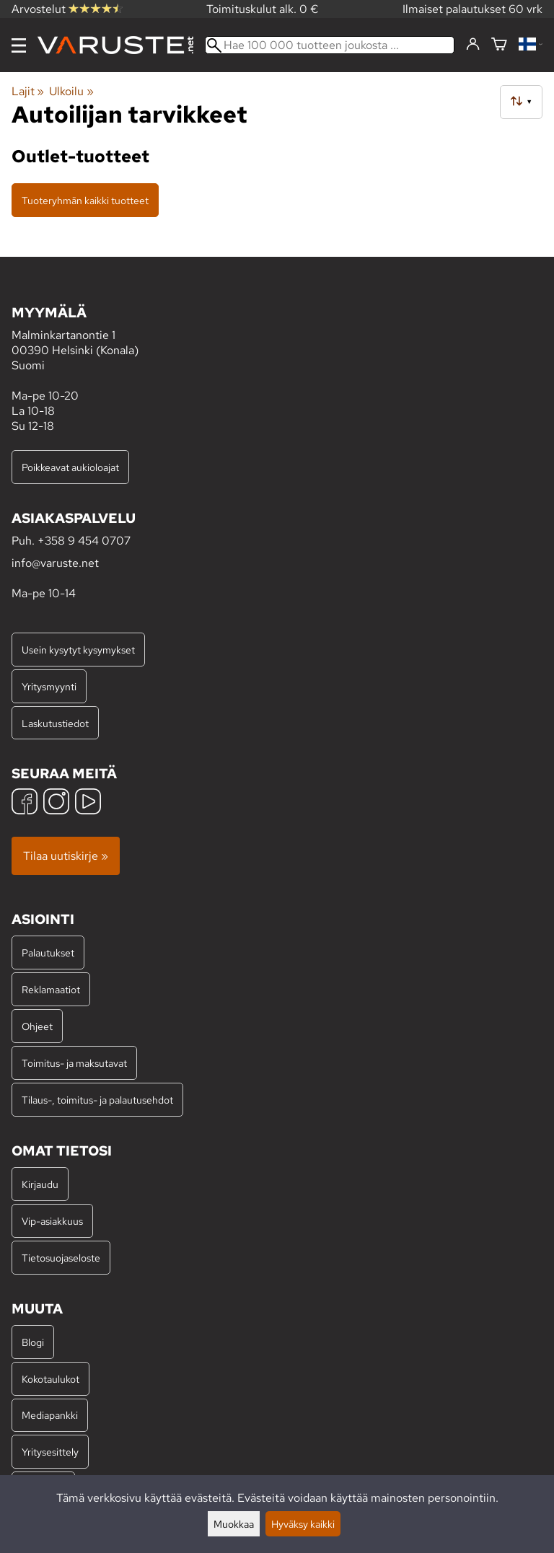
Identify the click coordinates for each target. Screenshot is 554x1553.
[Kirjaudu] (473, 44)
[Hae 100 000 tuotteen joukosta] (329, 45)
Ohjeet (37, 1026)
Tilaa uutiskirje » (65, 855)
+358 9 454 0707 (84, 540)
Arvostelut (67, 9)
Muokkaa (234, 1524)
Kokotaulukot (50, 1379)
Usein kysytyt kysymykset (78, 649)
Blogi (33, 1342)
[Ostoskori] (499, 45)
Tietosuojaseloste (61, 1257)
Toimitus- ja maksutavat (74, 1063)
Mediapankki (50, 1415)
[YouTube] (88, 803)
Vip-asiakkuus (52, 1221)
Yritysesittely (50, 1452)
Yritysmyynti (49, 686)
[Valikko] (19, 45)
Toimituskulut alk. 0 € (262, 9)
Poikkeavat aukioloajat (70, 467)
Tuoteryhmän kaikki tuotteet (85, 200)
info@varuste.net (55, 563)
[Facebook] (25, 803)
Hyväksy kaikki (303, 1524)
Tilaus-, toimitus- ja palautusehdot (97, 1100)
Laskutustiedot (55, 723)
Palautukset (48, 952)
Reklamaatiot (51, 989)
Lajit (28, 91)
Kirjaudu (40, 1184)
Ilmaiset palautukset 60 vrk (472, 9)
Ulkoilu (71, 91)
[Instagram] (56, 803)
